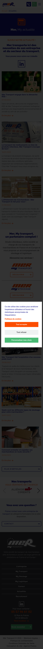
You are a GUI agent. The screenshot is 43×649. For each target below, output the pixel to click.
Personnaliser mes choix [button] (21, 340)
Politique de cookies (13, 319)
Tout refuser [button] (21, 332)
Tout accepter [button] (21, 324)
